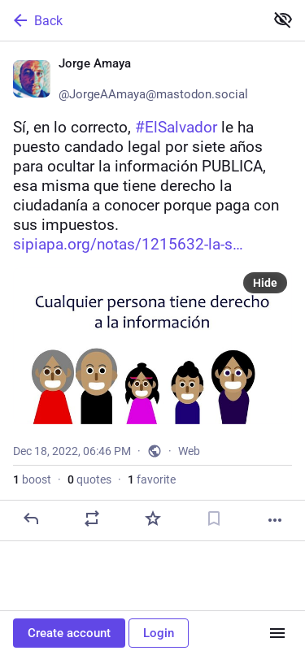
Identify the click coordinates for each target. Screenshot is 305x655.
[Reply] (31, 518)
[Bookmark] (214, 518)
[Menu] (277, 633)
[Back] (130, 20)
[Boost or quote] (92, 518)
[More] (275, 520)
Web (189, 451)
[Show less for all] (283, 19)
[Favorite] (153, 518)
